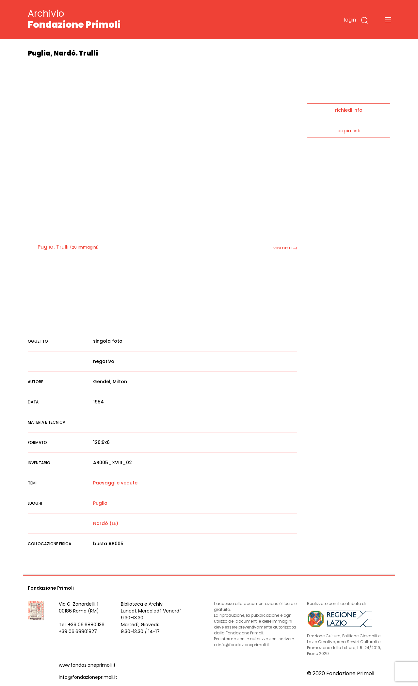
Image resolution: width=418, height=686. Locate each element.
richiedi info (348, 110)
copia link (348, 130)
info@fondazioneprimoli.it (88, 677)
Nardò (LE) (105, 523)
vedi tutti (285, 248)
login (350, 20)
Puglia (100, 503)
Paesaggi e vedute (115, 483)
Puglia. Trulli (53, 247)
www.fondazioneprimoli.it (87, 665)
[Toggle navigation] (388, 19)
